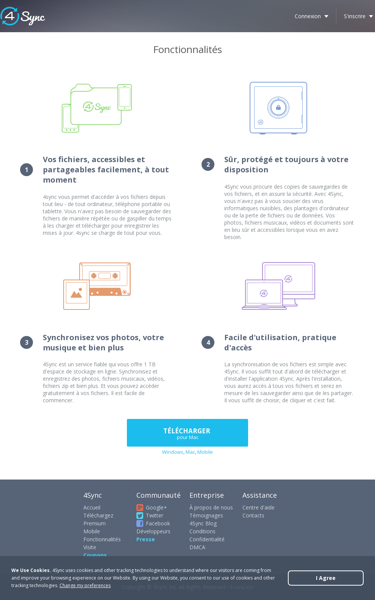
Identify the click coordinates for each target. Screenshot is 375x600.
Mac (190, 451)
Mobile (205, 451)
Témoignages (206, 515)
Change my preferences (85, 585)
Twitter (154, 515)
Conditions (202, 531)
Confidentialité (207, 539)
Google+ (156, 507)
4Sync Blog (203, 523)
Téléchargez (98, 515)
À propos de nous (211, 507)
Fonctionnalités (102, 539)
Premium (94, 523)
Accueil (91, 507)
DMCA (197, 547)
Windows (172, 451)
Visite (89, 547)
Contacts (253, 515)
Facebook (158, 523)
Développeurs (153, 531)
